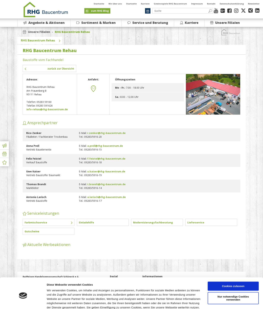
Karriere (145, 3)
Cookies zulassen (233, 271)
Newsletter (253, 3)
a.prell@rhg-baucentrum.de (105, 145)
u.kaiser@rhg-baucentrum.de (106, 171)
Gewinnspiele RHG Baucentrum (170, 3)
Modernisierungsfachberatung (153, 222)
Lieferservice (195, 222)
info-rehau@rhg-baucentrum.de (47, 109)
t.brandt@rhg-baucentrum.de (106, 184)
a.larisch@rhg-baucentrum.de (106, 197)
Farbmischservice (48, 222)
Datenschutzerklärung (232, 3)
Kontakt (211, 3)
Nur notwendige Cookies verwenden (233, 283)
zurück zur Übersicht (49, 68)
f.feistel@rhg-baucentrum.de (106, 158)
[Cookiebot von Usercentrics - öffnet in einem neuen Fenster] (23, 302)
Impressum (197, 3)
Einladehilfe (86, 222)
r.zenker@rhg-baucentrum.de (106, 133)
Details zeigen (56, 301)
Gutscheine (32, 231)
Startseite (99, 3)
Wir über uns (115, 3)
